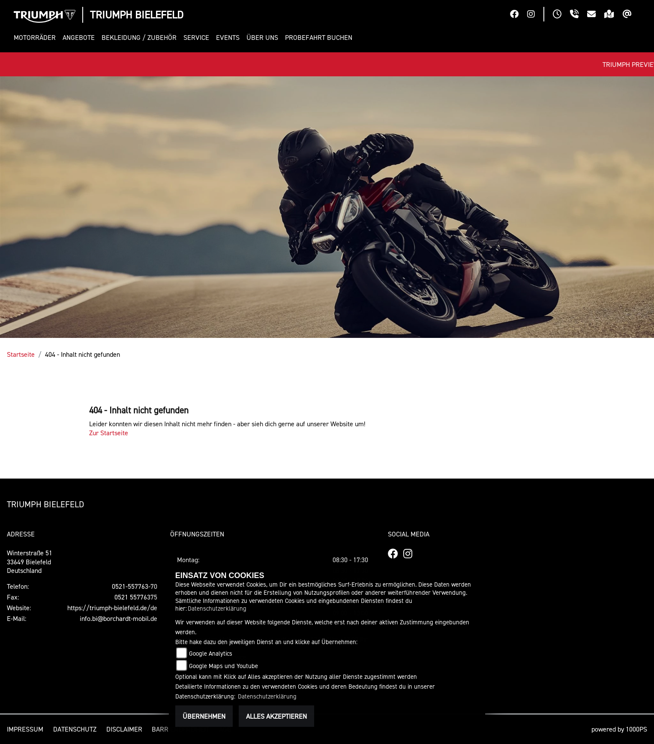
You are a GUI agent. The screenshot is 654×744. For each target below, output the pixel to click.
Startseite (21, 354)
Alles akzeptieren (276, 716)
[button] (36, 37)
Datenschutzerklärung (217, 608)
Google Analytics (210, 653)
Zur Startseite (108, 432)
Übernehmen (204, 716)
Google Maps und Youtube (223, 665)
